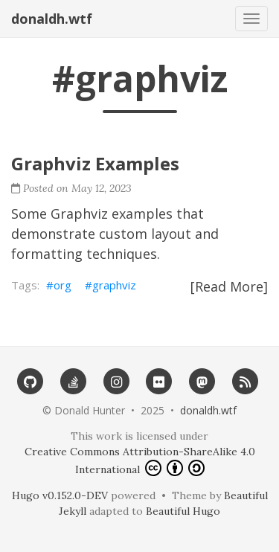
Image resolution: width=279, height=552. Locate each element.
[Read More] (229, 286)
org (62, 284)
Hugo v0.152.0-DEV (60, 495)
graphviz (114, 284)
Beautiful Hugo (183, 511)
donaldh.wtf (51, 19)
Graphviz (79, 213)
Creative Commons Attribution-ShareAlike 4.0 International (140, 460)
